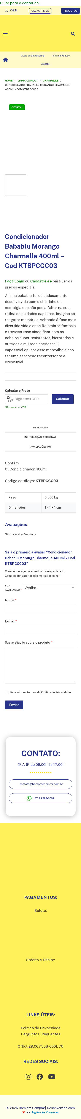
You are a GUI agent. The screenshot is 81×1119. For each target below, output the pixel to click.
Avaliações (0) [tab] (40, 446)
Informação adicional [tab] (40, 437)
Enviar (14, 705)
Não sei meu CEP (15, 407)
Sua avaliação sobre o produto (28, 642)
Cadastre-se (41, 281)
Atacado (45, 64)
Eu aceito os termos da (40, 692)
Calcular (62, 399)
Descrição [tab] (40, 427)
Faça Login (14, 281)
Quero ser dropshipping (32, 55)
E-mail (11, 621)
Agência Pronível (45, 1112)
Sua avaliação (13, 587)
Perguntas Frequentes (40, 1034)
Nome (11, 600)
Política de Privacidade (56, 692)
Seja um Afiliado (61, 55)
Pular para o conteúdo (19, 3)
